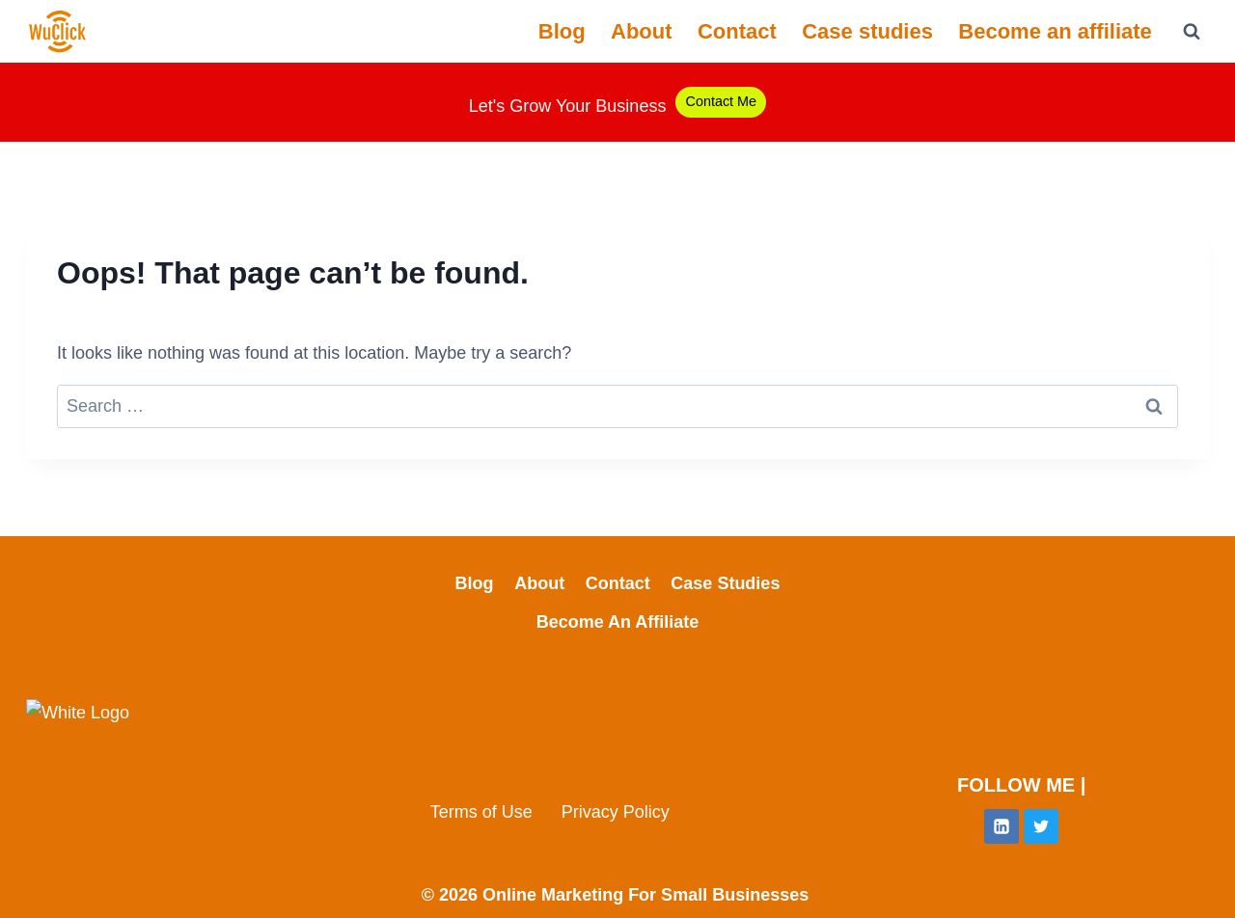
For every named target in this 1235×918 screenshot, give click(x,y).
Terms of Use (481, 812)
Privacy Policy (616, 812)
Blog (562, 31)
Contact (737, 31)
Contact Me (720, 101)
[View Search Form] (1191, 31)
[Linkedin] (1001, 826)
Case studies (867, 31)
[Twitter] (1041, 826)
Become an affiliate (1055, 31)
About (641, 31)
